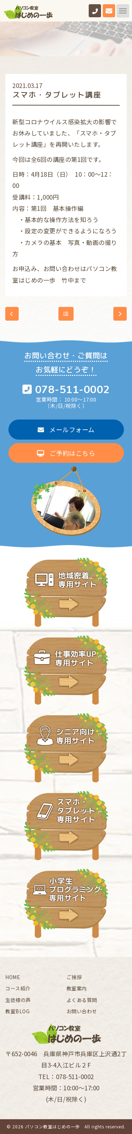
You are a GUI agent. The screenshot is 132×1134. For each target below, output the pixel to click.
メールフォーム (66, 429)
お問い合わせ (82, 1011)
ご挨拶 (74, 977)
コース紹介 (18, 988)
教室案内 (77, 988)
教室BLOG (17, 1011)
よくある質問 (82, 999)
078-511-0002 (72, 390)
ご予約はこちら (66, 453)
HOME (12, 977)
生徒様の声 (18, 999)
